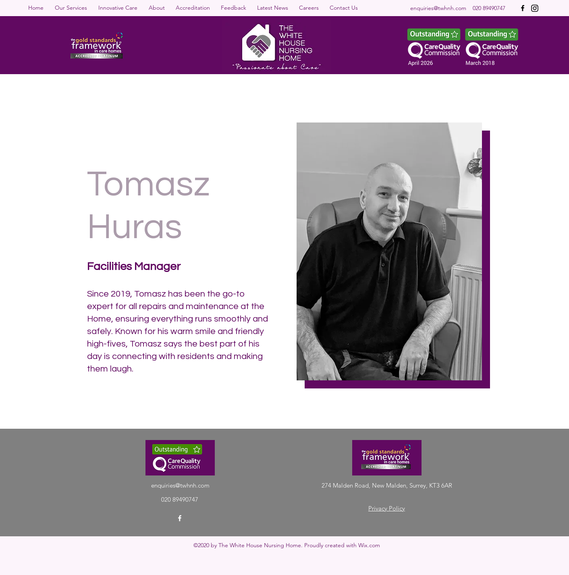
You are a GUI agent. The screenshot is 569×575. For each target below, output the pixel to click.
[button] (72, 8)
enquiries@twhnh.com (438, 8)
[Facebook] (523, 8)
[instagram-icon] (535, 8)
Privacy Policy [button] (386, 508)
